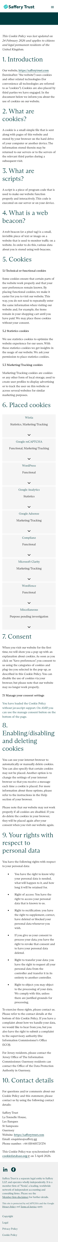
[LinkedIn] (5, 1169)
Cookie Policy (9, 1234)
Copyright (7, 1216)
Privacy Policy (9, 1206)
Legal (5, 1222)
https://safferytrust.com (34, 70)
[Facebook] (13, 1169)
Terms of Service (29, 1206)
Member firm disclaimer (15, 1197)
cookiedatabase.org (14, 1156)
